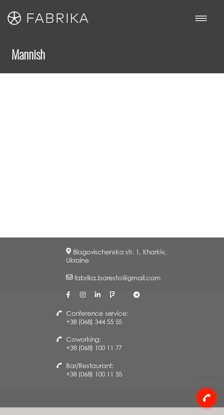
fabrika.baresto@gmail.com (118, 278)
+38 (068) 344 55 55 (94, 322)
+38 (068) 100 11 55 (94, 374)
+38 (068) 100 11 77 (94, 348)
